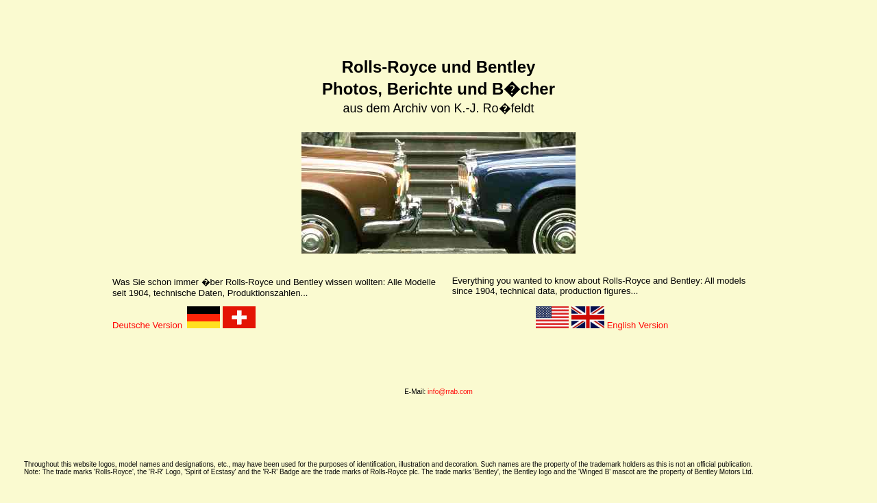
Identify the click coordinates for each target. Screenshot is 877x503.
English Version (619, 321)
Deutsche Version (149, 321)
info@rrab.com (450, 387)
